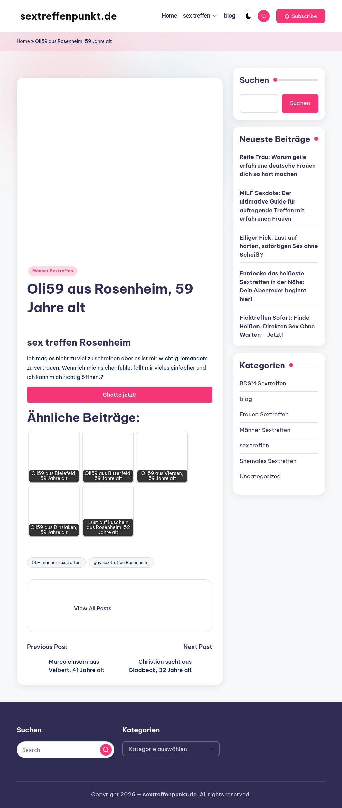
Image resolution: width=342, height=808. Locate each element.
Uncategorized (260, 476)
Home (23, 41)
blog (246, 399)
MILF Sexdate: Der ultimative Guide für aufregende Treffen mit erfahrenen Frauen (272, 206)
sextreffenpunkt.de (68, 16)
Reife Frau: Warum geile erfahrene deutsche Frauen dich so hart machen (278, 165)
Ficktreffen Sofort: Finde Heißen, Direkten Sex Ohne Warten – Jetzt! (277, 326)
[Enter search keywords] (65, 749)
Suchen (254, 80)
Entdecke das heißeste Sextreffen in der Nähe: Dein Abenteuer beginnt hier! (273, 286)
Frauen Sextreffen (264, 414)
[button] (300, 16)
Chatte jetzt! (120, 394)
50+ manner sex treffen (56, 562)
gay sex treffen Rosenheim (121, 562)
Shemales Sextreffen (268, 461)
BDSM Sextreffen (263, 383)
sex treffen (254, 445)
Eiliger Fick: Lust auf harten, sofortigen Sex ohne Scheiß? (279, 246)
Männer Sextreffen (52, 270)
